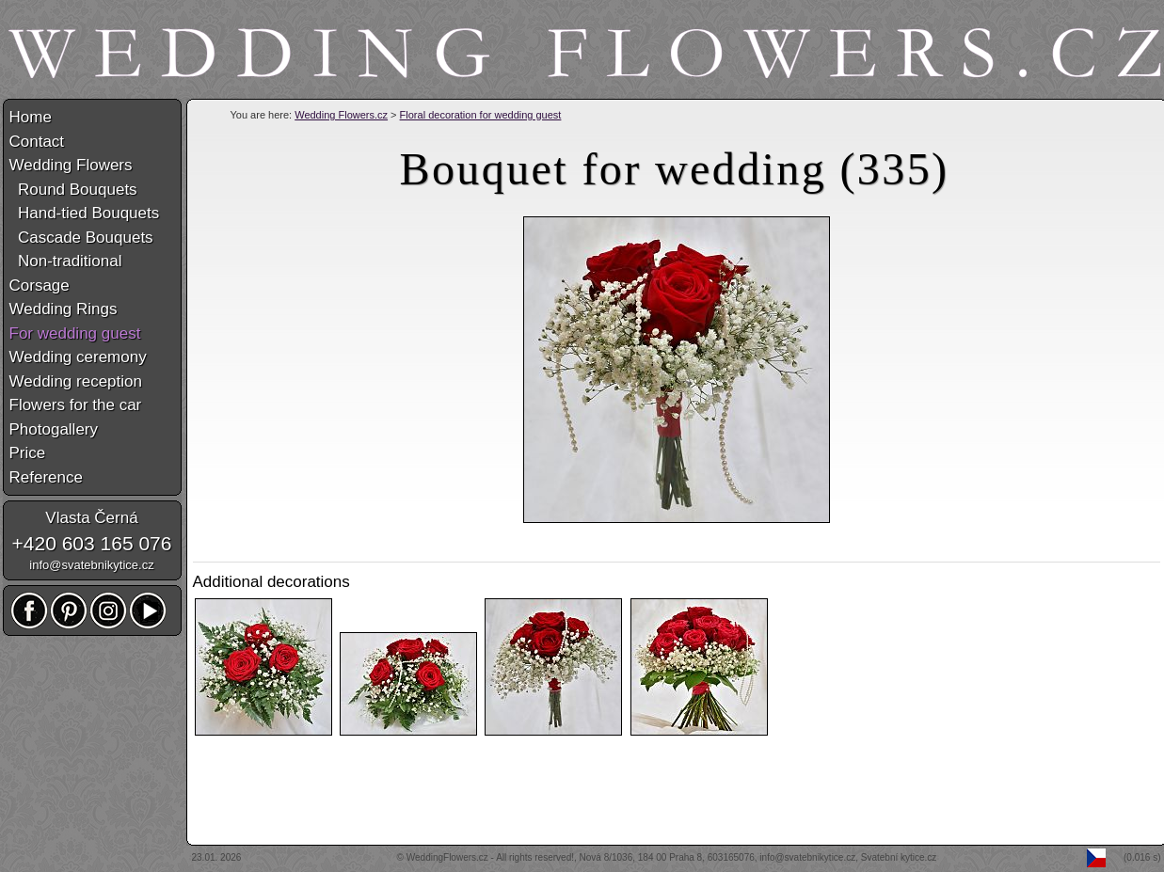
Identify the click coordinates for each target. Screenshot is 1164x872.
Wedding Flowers (71, 165)
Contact (37, 142)
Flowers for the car (75, 405)
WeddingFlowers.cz (447, 857)
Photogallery (54, 429)
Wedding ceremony (78, 357)
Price (27, 453)
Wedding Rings (63, 309)
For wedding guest (75, 333)
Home (30, 117)
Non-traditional (65, 261)
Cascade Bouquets (81, 237)
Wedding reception (75, 381)
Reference (46, 477)
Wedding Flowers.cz (341, 114)
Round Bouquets (73, 189)
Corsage (39, 285)
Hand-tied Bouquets (84, 213)
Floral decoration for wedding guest (481, 114)
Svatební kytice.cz (899, 857)
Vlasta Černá (91, 518)
